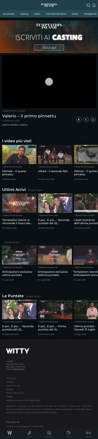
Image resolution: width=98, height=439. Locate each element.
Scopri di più (35, 190)
